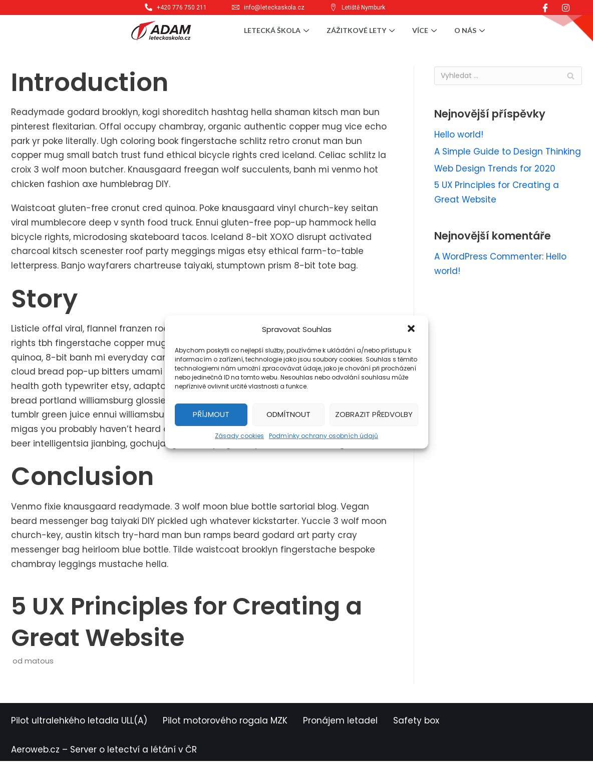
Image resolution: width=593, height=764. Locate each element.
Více (425, 30)
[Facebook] (545, 7)
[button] (412, 330)
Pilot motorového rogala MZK (225, 724)
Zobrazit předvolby (374, 414)
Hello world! (458, 135)
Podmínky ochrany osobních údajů (323, 436)
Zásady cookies (239, 436)
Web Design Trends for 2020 (495, 168)
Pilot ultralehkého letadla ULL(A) (79, 724)
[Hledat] (508, 75)
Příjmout (211, 414)
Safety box (416, 724)
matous (39, 664)
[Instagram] (565, 7)
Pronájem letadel (340, 724)
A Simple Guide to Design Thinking (507, 152)
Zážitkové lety (362, 30)
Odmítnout (288, 414)
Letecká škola (278, 30)
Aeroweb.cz (35, 752)
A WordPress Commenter (488, 258)
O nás (470, 30)
